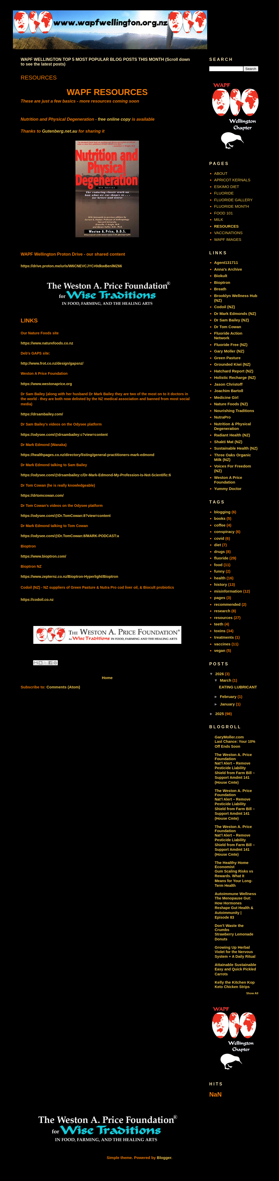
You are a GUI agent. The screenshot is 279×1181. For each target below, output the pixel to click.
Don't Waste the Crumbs (229, 927)
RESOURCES (226, 226)
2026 (220, 674)
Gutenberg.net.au (60, 131)
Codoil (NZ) (224, 307)
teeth (218, 624)
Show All (252, 993)
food (218, 565)
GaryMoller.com (229, 737)
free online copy (114, 119)
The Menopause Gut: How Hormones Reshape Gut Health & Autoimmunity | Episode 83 (234, 907)
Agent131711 (226, 262)
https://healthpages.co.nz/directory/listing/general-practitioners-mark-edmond (87, 455)
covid (219, 538)
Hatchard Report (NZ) (233, 371)
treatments (224, 637)
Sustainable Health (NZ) (236, 448)
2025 (220, 713)
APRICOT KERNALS (232, 180)
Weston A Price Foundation (228, 479)
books (220, 518)
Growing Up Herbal (232, 947)
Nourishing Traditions (234, 410)
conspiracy (224, 531)
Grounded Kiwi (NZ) (232, 364)
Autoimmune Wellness (235, 893)
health (220, 578)
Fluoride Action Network (228, 335)
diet (217, 545)
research (222, 611)
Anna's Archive (228, 269)
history (220, 584)
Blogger (164, 1157)
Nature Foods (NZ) (231, 404)
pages (219, 597)
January (228, 704)
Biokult (220, 275)
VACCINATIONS (228, 233)
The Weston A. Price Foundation (233, 756)
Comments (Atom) (63, 687)
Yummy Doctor (228, 488)
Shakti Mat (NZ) (228, 442)
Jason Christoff (228, 384)
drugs (219, 551)
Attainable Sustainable (235, 964)
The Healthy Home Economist (232, 864)
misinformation (228, 591)
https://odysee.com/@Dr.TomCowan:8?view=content (66, 516)
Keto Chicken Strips (232, 987)
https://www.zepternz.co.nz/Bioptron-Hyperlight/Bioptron (69, 576)
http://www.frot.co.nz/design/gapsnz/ (52, 363)
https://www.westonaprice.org (46, 384)
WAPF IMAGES (227, 239)
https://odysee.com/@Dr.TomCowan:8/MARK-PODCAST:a (70, 536)
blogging (222, 512)
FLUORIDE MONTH (231, 206)
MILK (218, 219)
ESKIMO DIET (226, 186)
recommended (227, 604)
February (228, 696)
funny (219, 571)
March (226, 680)
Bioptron (222, 282)
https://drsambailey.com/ (42, 414)
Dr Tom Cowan (227, 327)
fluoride (221, 558)
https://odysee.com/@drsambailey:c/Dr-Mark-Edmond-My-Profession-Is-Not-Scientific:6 (96, 475)
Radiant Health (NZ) (232, 435)
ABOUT (221, 173)
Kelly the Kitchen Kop (235, 982)
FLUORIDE (224, 193)
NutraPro (222, 417)
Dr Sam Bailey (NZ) (231, 320)
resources (223, 617)
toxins (220, 631)
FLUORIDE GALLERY (233, 200)
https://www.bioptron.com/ (43, 556)
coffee (220, 525)
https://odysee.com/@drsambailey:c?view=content (64, 435)
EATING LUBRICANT (238, 687)
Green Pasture (227, 358)
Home (107, 677)
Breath (220, 289)
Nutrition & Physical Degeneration (232, 426)
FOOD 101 (223, 213)
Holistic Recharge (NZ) (235, 377)
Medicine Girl (226, 397)
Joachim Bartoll (228, 390)
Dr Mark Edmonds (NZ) (235, 313)
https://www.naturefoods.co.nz (47, 343)
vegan (219, 650)
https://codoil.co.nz (37, 599)
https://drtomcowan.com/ (42, 495)
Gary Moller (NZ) (229, 351)
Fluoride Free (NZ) (230, 344)
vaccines (222, 644)
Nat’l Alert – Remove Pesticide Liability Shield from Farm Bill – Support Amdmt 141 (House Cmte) (235, 772)
